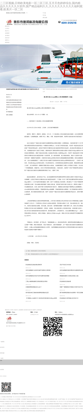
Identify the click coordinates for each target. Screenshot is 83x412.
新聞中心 (7, 40)
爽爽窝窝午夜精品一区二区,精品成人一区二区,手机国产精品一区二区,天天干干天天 (47, 401)
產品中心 (7, 30)
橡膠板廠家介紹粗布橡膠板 (38, 250)
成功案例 (7, 35)
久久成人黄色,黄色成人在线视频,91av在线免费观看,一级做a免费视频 (36, 403)
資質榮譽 (7, 33)
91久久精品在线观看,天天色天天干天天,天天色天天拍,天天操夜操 (52, 408)
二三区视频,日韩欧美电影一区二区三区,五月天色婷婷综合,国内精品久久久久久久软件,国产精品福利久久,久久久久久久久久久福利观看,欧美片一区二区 (41, 6)
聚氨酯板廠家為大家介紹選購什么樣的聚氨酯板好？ (45, 254)
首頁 (44, 89)
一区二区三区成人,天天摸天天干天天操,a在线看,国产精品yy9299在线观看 (18, 408)
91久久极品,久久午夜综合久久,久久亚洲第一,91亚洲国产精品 (14, 399)
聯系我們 (7, 42)
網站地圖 (45, 17)
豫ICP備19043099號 (11, 326)
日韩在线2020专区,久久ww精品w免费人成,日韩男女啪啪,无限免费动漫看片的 (26, 410)
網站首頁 (7, 26)
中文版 (44, 12)
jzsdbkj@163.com (34, 314)
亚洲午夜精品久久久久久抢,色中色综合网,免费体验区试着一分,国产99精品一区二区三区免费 (51, 399)
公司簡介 (7, 28)
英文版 (44, 15)
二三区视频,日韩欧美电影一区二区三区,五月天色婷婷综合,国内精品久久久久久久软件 (20, 396)
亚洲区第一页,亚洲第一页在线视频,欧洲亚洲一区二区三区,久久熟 (30, 406)
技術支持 (7, 37)
